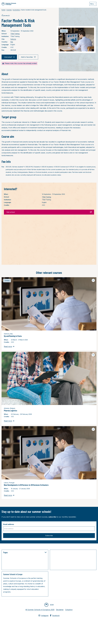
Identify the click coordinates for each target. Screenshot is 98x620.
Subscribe (49, 536)
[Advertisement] (71, 560)
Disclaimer (60, 610)
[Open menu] (92, 4)
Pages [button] (25, 552)
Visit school (49, 212)
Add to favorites (28, 57)
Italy (11, 42)
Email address (8, 524)
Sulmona (13, 39)
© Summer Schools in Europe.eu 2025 (39, 610)
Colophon (69, 610)
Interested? (9, 57)
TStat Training (14, 33)
